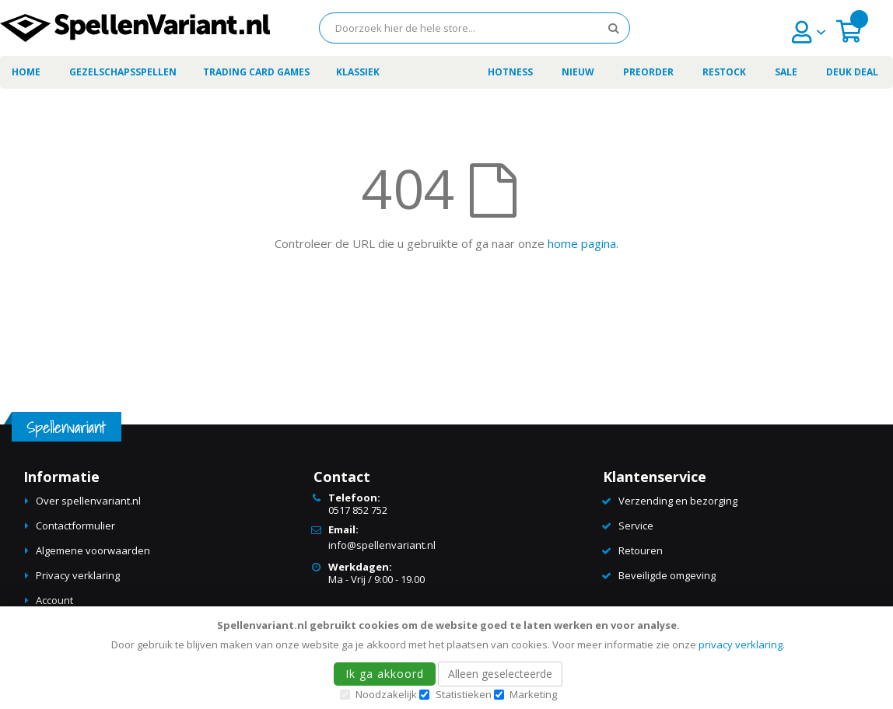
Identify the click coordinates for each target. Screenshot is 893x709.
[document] (449, 658)
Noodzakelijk (386, 694)
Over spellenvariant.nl (88, 501)
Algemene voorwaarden (93, 550)
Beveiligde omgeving (667, 575)
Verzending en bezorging (677, 501)
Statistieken (464, 694)
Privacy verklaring (78, 575)
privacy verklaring (741, 644)
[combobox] (474, 28)
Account (54, 600)
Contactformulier (75, 526)
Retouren (640, 550)
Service (635, 526)
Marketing (533, 694)
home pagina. (583, 243)
